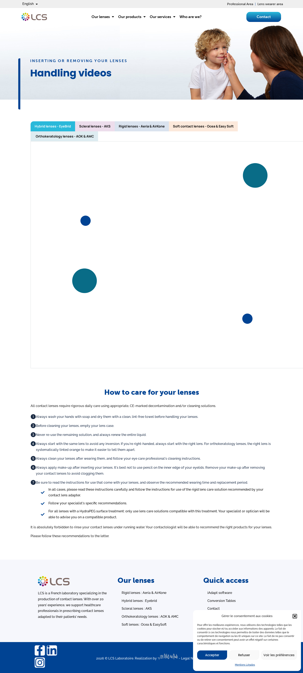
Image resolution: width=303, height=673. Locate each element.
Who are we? (191, 17)
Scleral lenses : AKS (137, 608)
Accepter (212, 655)
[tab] (53, 126)
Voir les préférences (279, 655)
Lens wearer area (270, 4)
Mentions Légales (245, 664)
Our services (162, 17)
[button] (295, 616)
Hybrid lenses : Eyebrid (139, 601)
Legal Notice (191, 658)
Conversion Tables (221, 601)
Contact (213, 608)
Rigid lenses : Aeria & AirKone (144, 593)
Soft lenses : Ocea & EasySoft (144, 624)
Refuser (244, 655)
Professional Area (240, 4)
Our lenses (102, 17)
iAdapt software (219, 593)
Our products (132, 17)
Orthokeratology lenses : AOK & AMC (150, 616)
